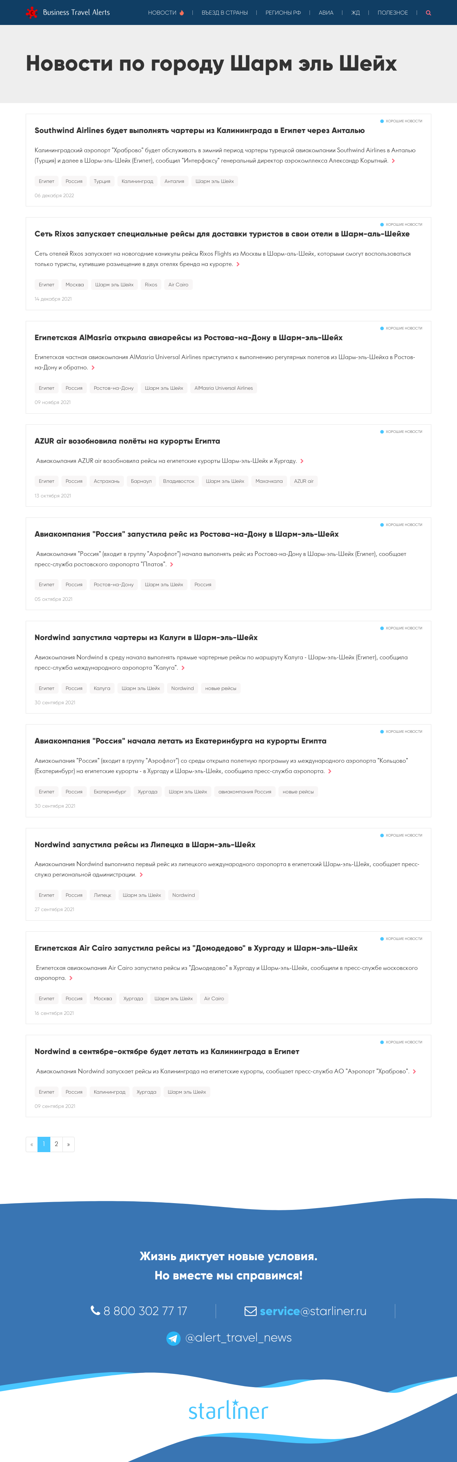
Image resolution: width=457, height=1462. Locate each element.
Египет (46, 181)
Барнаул (141, 481)
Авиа (326, 12)
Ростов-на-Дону (114, 388)
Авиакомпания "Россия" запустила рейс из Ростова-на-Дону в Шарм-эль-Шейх (187, 534)
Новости (166, 12)
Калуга (102, 688)
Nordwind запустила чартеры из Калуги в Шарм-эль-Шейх (146, 637)
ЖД (355, 12)
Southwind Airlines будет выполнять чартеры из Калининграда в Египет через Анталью (200, 130)
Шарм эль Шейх (215, 181)
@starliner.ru (306, 1311)
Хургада (147, 791)
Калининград (137, 181)
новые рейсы (220, 688)
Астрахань (107, 481)
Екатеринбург (110, 791)
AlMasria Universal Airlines (224, 388)
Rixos (151, 284)
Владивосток (179, 481)
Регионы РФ (283, 12)
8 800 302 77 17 (139, 1311)
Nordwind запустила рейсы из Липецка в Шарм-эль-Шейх (145, 844)
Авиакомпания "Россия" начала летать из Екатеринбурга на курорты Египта (181, 741)
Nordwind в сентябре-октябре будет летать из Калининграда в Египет (167, 1051)
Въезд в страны (225, 12)
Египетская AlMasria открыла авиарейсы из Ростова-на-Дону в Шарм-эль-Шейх (189, 337)
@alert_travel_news (228, 1337)
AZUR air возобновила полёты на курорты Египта (127, 441)
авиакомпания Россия (245, 791)
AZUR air (303, 481)
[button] (428, 12)
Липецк (102, 895)
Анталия (174, 181)
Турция (102, 181)
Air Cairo (179, 284)
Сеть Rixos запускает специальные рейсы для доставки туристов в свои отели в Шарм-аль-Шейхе (222, 234)
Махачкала (269, 481)
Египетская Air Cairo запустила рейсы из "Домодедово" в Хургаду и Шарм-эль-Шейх (196, 948)
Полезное (393, 12)
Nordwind (182, 688)
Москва (75, 284)
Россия (74, 181)
